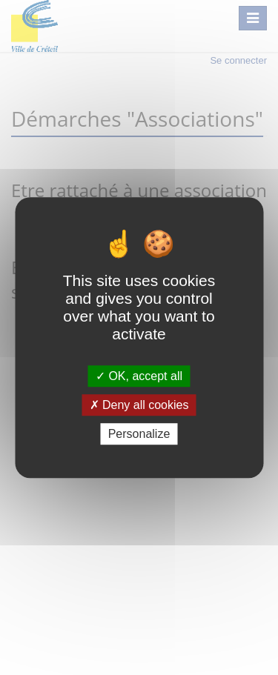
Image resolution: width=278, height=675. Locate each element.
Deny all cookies (139, 405)
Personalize (139, 434)
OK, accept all (139, 376)
